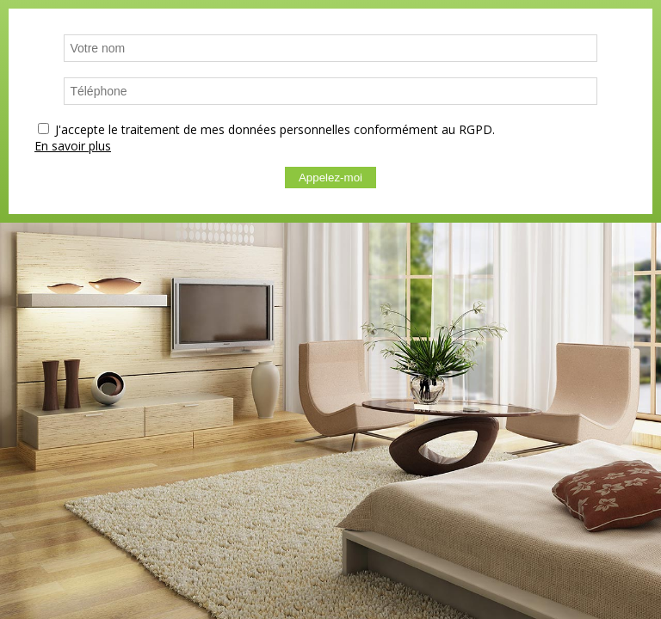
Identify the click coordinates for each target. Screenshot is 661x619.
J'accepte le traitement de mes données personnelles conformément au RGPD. (275, 129)
